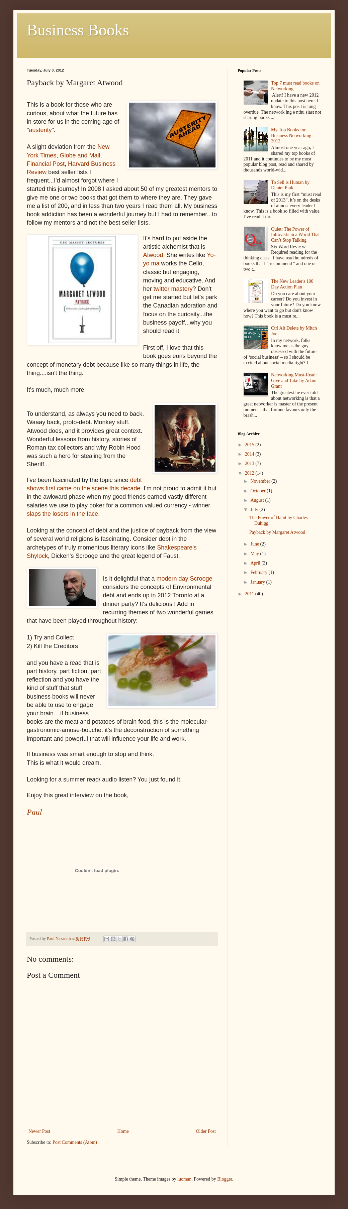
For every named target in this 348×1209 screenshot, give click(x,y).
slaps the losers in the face (62, 513)
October (258, 490)
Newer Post (39, 1131)
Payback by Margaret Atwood (277, 532)
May (255, 553)
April (255, 563)
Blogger (224, 1179)
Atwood (153, 255)
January (258, 582)
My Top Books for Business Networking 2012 (291, 135)
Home (123, 1131)
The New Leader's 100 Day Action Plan (292, 284)
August (257, 500)
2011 (250, 593)
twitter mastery (172, 288)
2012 (250, 473)
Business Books (78, 30)
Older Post (206, 1131)
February (259, 572)
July (254, 509)
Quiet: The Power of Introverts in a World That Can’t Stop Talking (295, 235)
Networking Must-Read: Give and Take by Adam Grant (294, 380)
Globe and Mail (80, 155)
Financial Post (46, 163)
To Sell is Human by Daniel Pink (290, 185)
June (255, 544)
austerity (40, 130)
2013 (250, 463)
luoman (184, 1179)
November (260, 481)
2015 (250, 444)
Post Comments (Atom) (75, 1142)
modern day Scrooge (184, 578)
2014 (250, 454)
